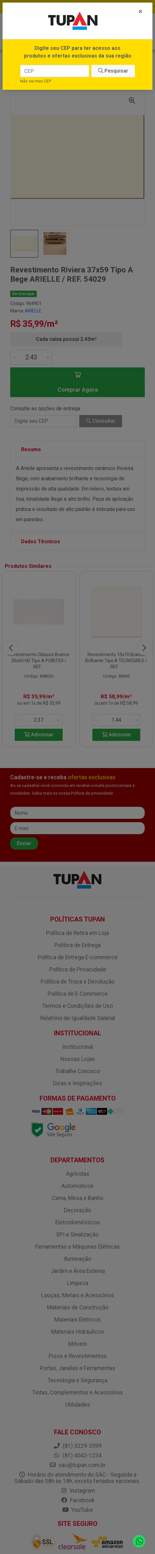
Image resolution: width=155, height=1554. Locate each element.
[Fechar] (140, 11)
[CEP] (54, 71)
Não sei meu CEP (35, 81)
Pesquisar (113, 71)
